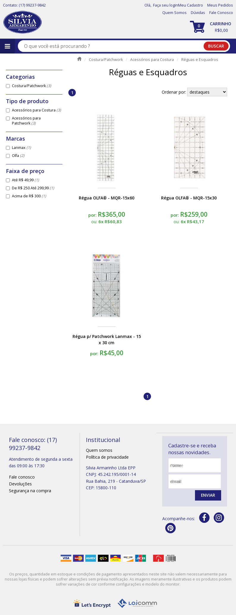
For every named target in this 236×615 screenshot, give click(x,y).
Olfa (18, 155)
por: (93, 215)
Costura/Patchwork (31, 85)
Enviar (207, 495)
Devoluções (20, 484)
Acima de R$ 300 (29, 196)
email (176, 481)
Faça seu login (165, 5)
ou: (94, 221)
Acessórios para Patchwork (26, 121)
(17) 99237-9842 (32, 5)
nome (177, 465)
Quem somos (99, 450)
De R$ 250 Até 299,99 (33, 188)
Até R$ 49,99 (25, 180)
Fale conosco (22, 477)
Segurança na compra (30, 490)
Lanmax (21, 147)
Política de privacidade (107, 457)
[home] (22, 22)
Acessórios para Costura (36, 110)
